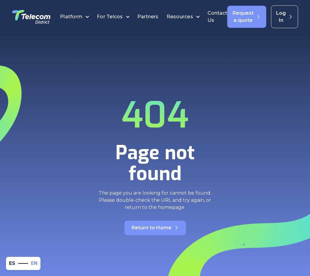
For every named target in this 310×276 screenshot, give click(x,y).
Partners (148, 16)
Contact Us (217, 16)
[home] (31, 17)
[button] (75, 17)
